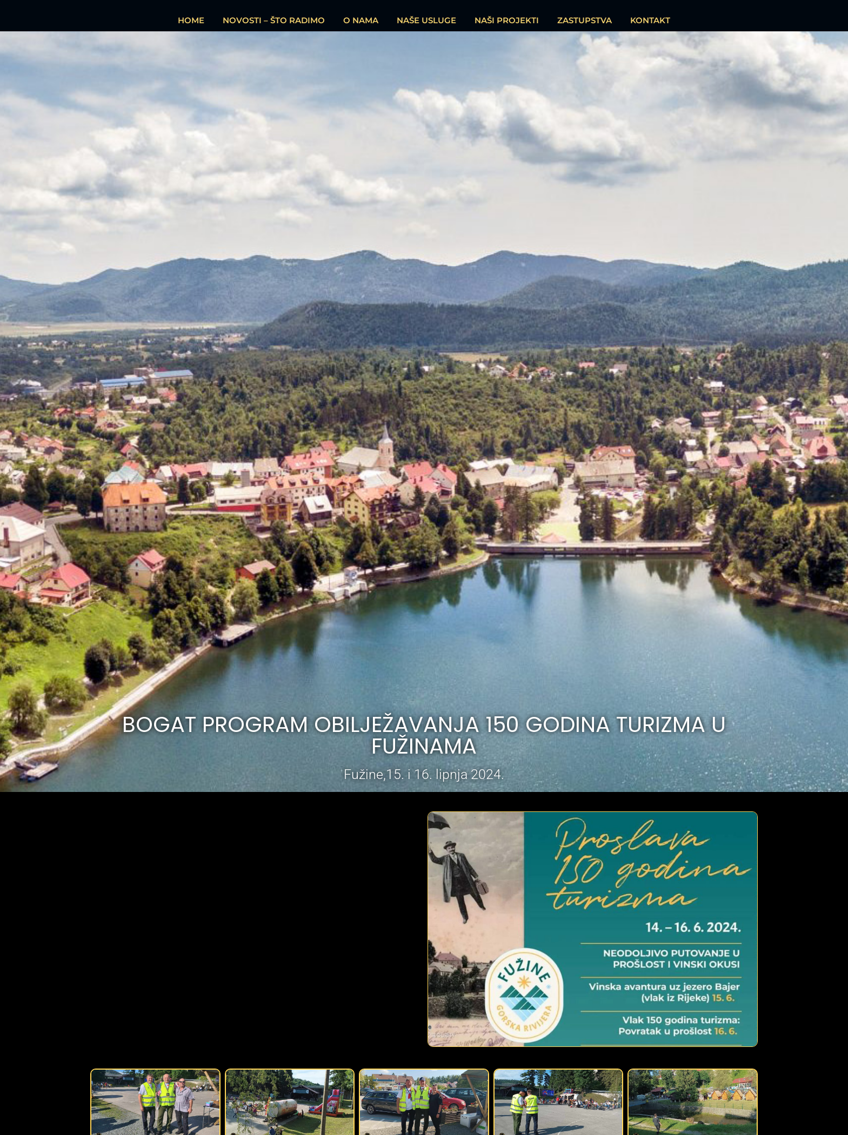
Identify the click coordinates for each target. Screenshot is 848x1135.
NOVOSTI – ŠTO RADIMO (274, 20)
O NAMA (360, 20)
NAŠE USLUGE (426, 20)
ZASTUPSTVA (584, 20)
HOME (191, 20)
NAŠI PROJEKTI (507, 20)
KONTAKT (650, 20)
